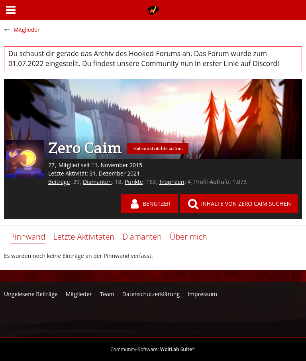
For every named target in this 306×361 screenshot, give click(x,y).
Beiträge (59, 181)
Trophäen (171, 181)
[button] (11, 10)
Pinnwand (27, 236)
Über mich (188, 236)
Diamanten (97, 181)
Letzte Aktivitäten (83, 236)
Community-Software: (153, 349)
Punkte (134, 181)
